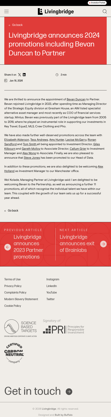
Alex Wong (29, 153)
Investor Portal (98, 2)
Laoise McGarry (75, 140)
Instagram (52, 279)
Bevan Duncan (76, 99)
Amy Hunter (56, 140)
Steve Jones (32, 158)
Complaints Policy (15, 292)
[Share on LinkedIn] (24, 75)
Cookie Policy (12, 306)
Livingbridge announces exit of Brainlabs (83, 244)
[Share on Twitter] (19, 75)
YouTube (51, 292)
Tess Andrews (39, 140)
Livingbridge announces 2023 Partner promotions (23, 247)
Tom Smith (30, 144)
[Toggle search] (105, 11)
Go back (16, 25)
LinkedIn (51, 286)
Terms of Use (12, 279)
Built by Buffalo (64, 415)
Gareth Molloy (31, 149)
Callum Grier (78, 149)
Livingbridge (49, 409)
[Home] (56, 11)
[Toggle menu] (6, 11)
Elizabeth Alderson (16, 140)
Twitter (50, 299)
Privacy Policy (13, 286)
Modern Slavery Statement (21, 299)
